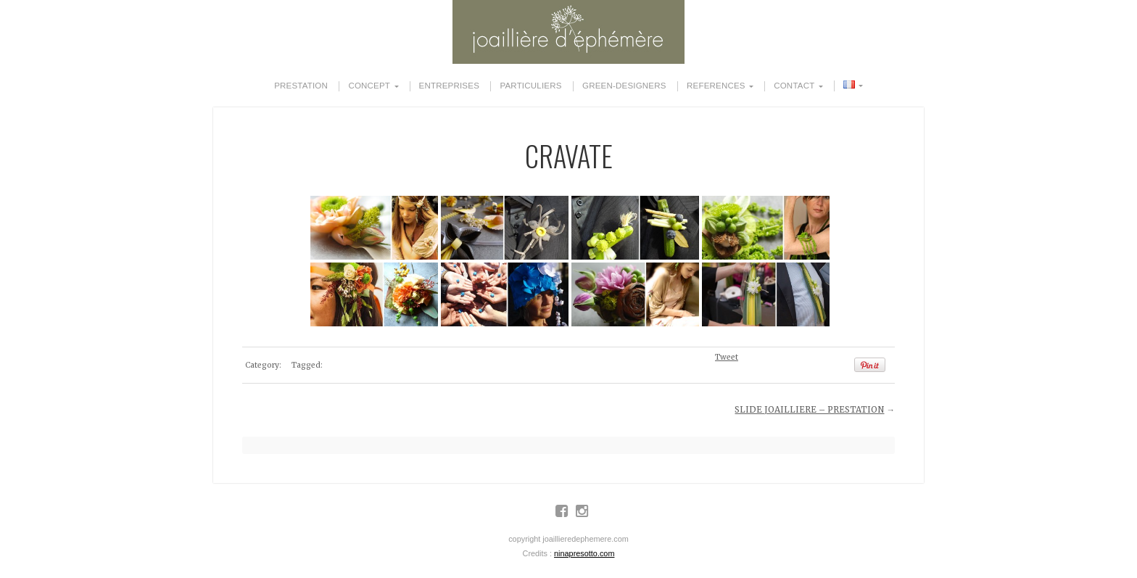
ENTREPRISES (449, 85)
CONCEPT (369, 85)
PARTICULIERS (530, 85)
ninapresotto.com (584, 553)
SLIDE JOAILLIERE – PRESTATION (809, 410)
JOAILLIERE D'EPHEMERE (568, 32)
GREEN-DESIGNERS (624, 85)
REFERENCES (716, 85)
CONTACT (794, 85)
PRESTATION (301, 85)
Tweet (726, 357)
